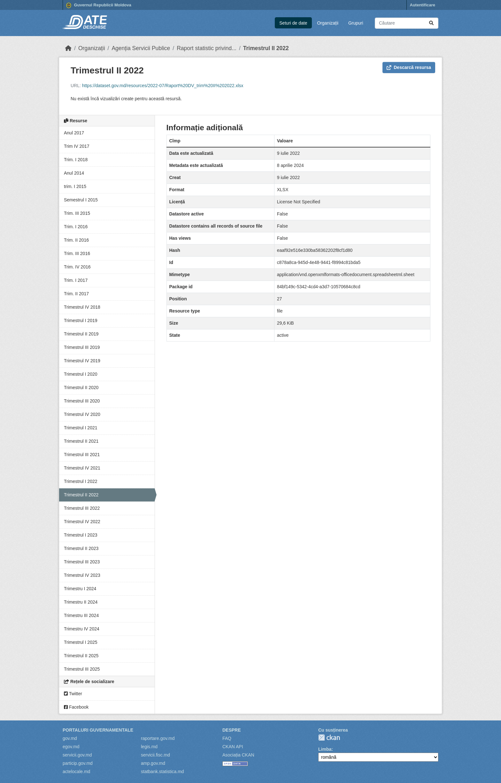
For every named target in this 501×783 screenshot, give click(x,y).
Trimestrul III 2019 (82, 347)
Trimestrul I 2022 (80, 481)
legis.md (149, 746)
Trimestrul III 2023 (82, 561)
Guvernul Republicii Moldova (98, 5)
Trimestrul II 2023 (81, 548)
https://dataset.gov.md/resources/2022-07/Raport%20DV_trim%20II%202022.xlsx (162, 85)
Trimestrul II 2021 (81, 441)
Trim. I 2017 (76, 280)
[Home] (68, 48)
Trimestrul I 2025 (80, 642)
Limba (324, 749)
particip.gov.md (78, 763)
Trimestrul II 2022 (266, 48)
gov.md (70, 738)
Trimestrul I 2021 (80, 427)
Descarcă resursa (409, 67)
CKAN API (232, 746)
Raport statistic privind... (206, 48)
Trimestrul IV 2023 (82, 575)
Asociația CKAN (238, 754)
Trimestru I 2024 (80, 588)
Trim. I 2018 (76, 159)
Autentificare (422, 5)
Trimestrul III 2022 (82, 508)
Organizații (327, 23)
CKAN (329, 737)
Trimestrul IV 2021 (82, 468)
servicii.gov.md (77, 754)
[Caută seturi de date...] (406, 23)
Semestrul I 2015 (81, 199)
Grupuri (355, 23)
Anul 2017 (74, 132)
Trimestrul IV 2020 (82, 414)
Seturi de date (293, 23)
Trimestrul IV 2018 (82, 307)
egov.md (71, 746)
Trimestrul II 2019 (81, 333)
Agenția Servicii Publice (141, 48)
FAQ (226, 738)
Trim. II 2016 (76, 240)
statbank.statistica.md (162, 771)
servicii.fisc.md (155, 754)
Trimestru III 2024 (81, 615)
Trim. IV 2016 (77, 266)
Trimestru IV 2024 (81, 628)
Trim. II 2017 (76, 293)
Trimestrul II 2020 (81, 387)
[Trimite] (431, 23)
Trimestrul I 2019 (80, 320)
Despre (231, 730)
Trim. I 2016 (76, 226)
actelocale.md (76, 771)
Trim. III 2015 (77, 213)
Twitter (73, 693)
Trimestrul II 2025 (81, 655)
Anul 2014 (74, 173)
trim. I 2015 (75, 186)
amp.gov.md (153, 763)
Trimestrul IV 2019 (82, 360)
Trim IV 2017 (76, 146)
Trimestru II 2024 (80, 602)
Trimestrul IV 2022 (82, 521)
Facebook (76, 707)
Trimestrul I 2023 (80, 535)
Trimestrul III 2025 (82, 669)
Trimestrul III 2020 (82, 400)
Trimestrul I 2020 (80, 374)
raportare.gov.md (158, 738)
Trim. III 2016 (77, 253)
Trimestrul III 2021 (82, 454)
